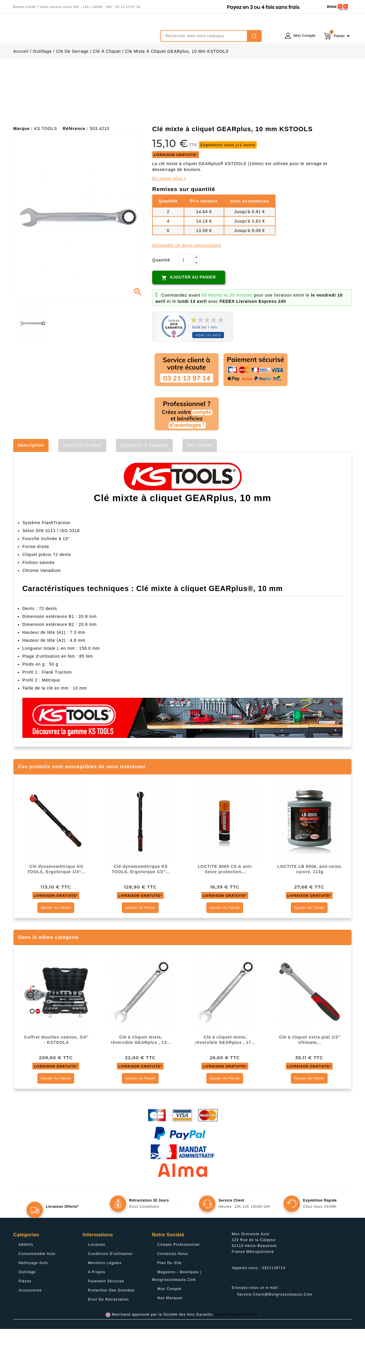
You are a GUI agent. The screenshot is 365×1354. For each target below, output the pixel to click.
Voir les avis (208, 360)
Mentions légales (105, 1288)
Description (31, 470)
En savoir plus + (169, 203)
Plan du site (169, 1288)
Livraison (97, 1270)
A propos (96, 1297)
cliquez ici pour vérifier (237, 1339)
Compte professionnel (178, 1270)
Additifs (26, 1270)
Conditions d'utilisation (110, 1279)
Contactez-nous (172, 1279)
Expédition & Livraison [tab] (144, 470)
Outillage (27, 1297)
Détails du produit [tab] (82, 470)
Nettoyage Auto (33, 1288)
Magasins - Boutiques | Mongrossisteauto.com (177, 1301)
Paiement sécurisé (106, 1306)
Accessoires (30, 1315)
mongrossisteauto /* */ (64, 31)
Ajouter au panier (188, 303)
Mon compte (169, 1314)
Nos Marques (170, 1323)
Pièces (25, 1306)
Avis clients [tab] (199, 470)
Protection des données (111, 1315)
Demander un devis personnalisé (186, 270)
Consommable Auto (37, 1279)
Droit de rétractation (108, 1324)
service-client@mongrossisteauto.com (274, 1319)
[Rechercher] (211, 36)
